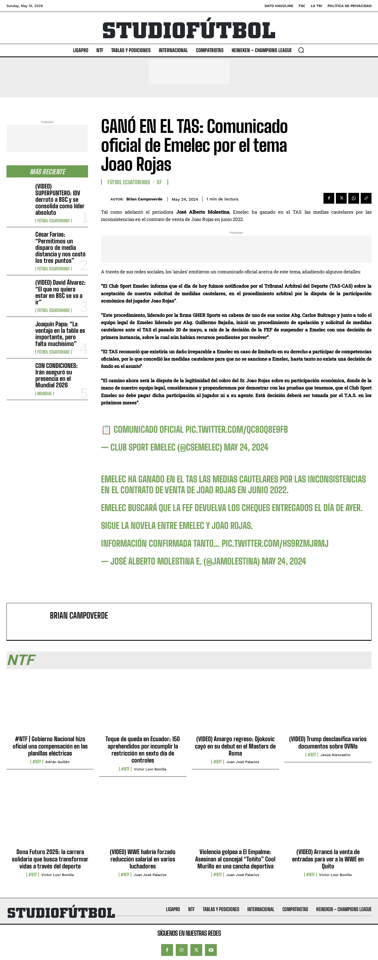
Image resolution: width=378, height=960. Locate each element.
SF (159, 182)
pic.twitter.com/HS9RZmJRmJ (275, 543)
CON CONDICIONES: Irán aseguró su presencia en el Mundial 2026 (56, 375)
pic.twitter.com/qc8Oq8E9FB (236, 429)
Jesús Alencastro (335, 755)
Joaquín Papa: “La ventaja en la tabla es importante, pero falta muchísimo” (60, 333)
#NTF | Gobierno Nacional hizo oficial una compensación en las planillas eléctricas (50, 746)
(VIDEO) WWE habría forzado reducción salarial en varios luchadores (143, 859)
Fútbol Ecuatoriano (53, 221)
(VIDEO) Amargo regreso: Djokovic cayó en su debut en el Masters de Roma (235, 746)
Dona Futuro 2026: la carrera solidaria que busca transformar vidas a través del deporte (50, 859)
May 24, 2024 (246, 447)
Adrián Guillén (57, 762)
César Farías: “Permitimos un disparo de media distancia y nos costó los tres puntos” (60, 247)
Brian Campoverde (144, 199)
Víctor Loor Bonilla (150, 769)
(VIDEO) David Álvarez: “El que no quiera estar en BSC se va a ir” (60, 292)
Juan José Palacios (242, 762)
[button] (301, 49)
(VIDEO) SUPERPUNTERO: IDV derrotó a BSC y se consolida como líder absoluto (60, 199)
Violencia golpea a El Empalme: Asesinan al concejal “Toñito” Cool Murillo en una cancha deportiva (235, 859)
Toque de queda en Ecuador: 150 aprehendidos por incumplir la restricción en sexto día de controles (143, 749)
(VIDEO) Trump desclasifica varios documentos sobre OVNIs (328, 742)
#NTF (36, 762)
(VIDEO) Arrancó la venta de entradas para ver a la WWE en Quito (328, 859)
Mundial (44, 393)
